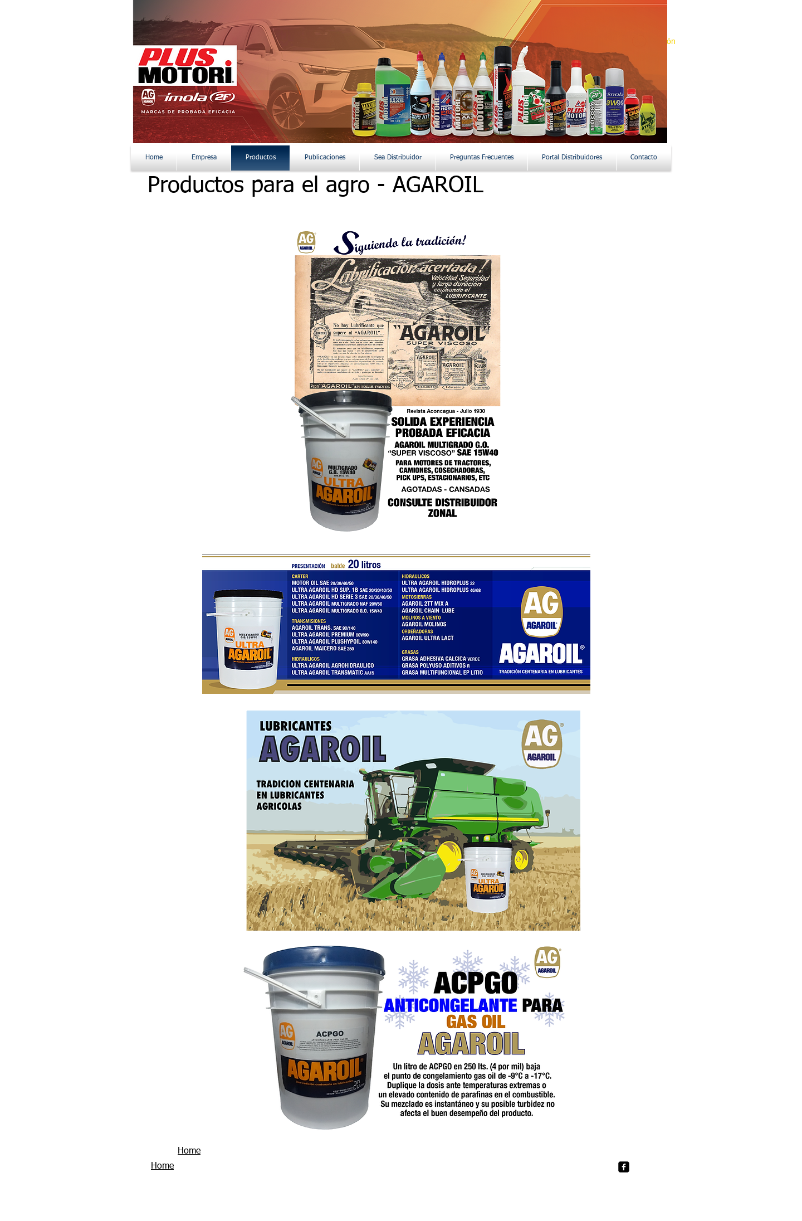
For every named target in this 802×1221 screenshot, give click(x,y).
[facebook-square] (623, 1167)
